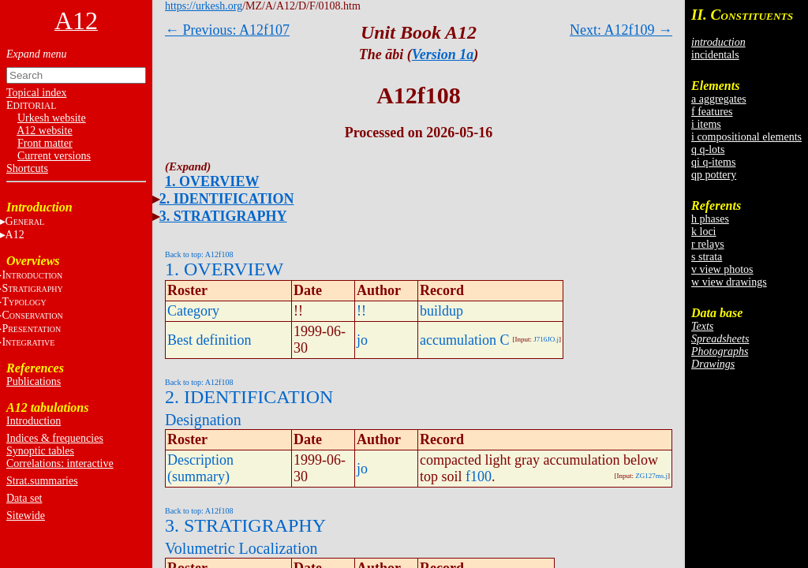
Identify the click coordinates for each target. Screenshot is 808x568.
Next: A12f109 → (621, 30)
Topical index (36, 93)
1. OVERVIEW (212, 181)
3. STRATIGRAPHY (223, 216)
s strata (706, 257)
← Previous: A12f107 (227, 30)
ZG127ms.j (651, 476)
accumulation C (464, 340)
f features (711, 112)
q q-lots (707, 149)
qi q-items (713, 162)
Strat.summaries (42, 481)
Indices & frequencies (54, 438)
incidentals (715, 55)
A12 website (44, 130)
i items (706, 124)
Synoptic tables (40, 451)
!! (361, 311)
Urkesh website (51, 118)
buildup (441, 311)
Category (193, 311)
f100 (479, 476)
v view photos (722, 269)
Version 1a (443, 54)
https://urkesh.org (203, 6)
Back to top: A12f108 (199, 254)
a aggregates (718, 99)
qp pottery (713, 175)
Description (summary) (200, 468)
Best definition (209, 340)
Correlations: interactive (60, 463)
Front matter (45, 143)
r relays (707, 244)
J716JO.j (546, 339)
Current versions (54, 156)
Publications (33, 381)
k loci (703, 231)
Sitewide (25, 515)
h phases (710, 219)
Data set (24, 498)
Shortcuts (27, 168)
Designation (203, 419)
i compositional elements (746, 137)
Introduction (33, 421)
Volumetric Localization (241, 548)
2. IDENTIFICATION (226, 199)
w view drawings (729, 282)
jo (362, 340)
